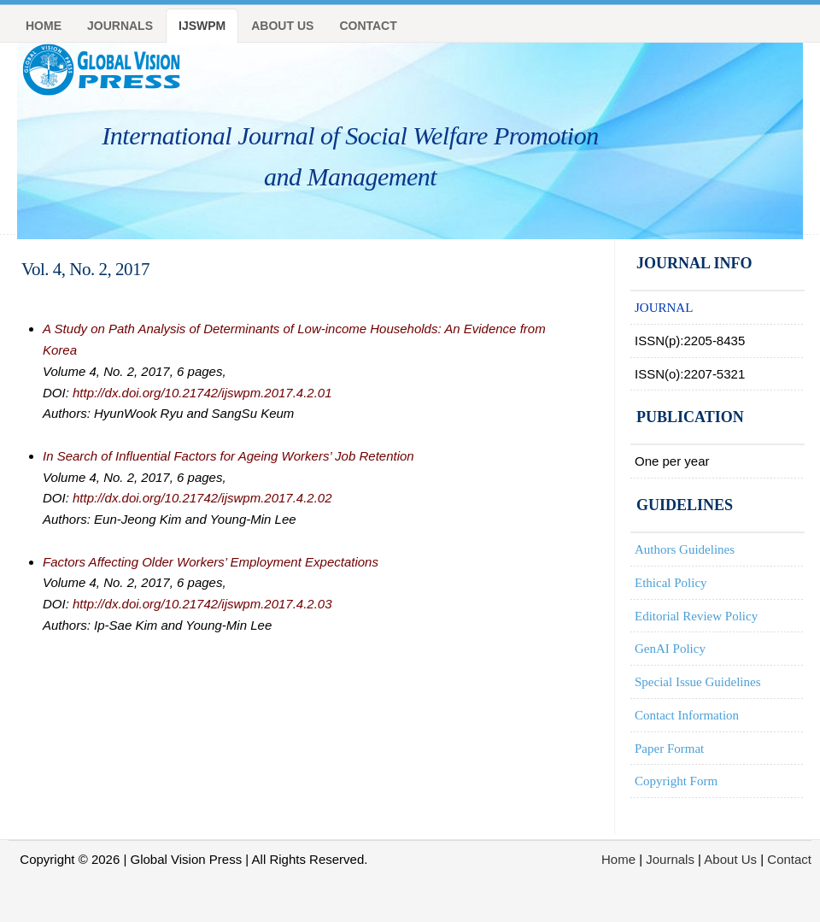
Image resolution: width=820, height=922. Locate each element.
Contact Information (687, 715)
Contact (367, 25)
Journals (670, 859)
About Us (282, 25)
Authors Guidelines (685, 549)
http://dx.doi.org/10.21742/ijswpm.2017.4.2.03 (202, 603)
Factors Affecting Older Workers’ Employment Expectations (210, 562)
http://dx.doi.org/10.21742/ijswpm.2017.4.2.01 (202, 392)
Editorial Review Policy (696, 616)
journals (120, 25)
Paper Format (669, 748)
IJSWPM (202, 25)
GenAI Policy (670, 648)
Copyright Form (676, 781)
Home (44, 25)
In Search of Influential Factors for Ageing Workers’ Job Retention (228, 456)
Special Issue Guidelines (697, 682)
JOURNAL (664, 307)
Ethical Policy (671, 583)
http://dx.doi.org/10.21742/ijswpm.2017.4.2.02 (202, 497)
